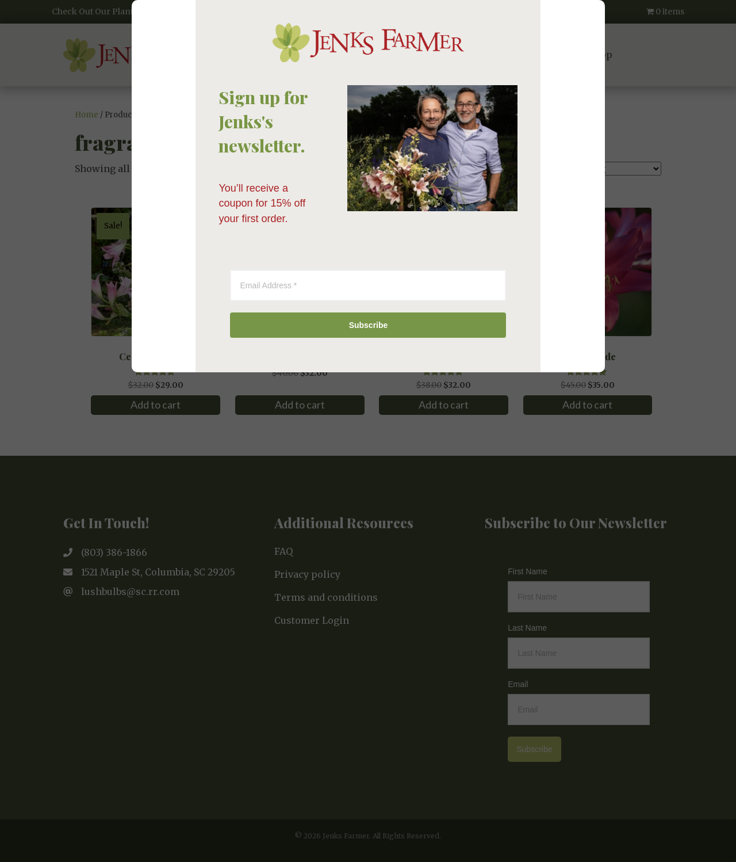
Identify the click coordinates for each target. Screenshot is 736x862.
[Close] (548, 237)
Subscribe (368, 570)
